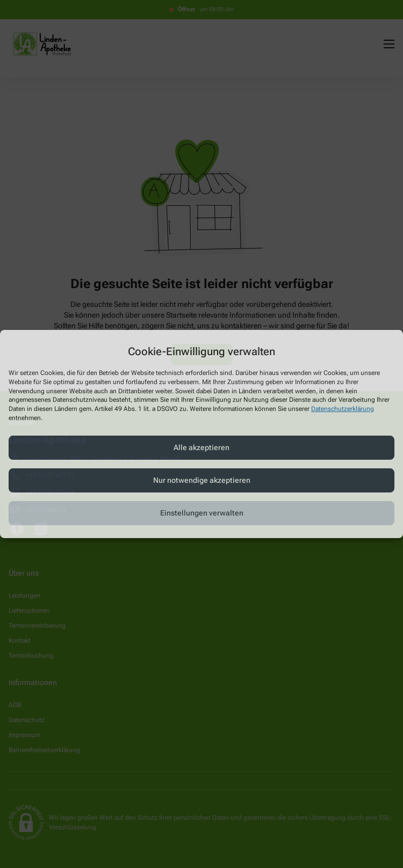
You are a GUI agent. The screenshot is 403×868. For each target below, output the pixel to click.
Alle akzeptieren (201, 447)
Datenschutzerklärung (342, 409)
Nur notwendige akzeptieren (201, 480)
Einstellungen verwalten (201, 513)
